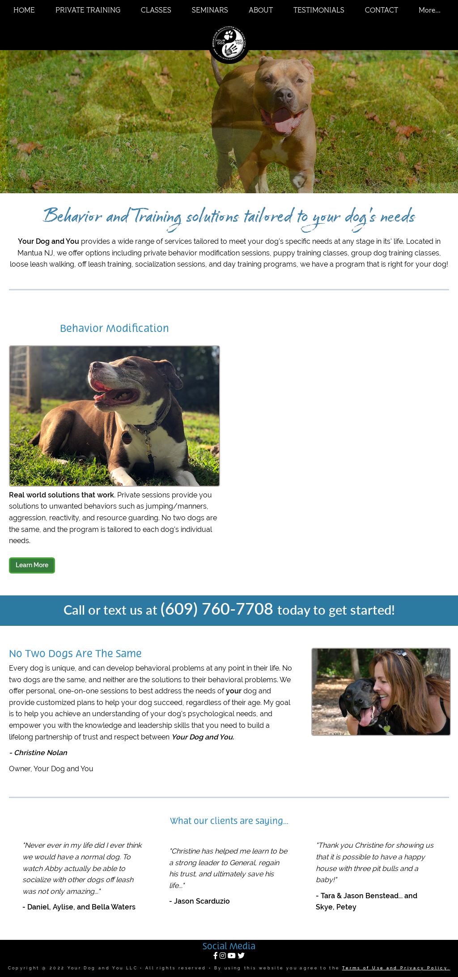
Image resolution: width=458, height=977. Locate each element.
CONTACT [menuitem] (381, 10)
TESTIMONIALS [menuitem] (318, 10)
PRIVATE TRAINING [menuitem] (87, 10)
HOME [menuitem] (24, 10)
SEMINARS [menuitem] (210, 10)
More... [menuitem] (430, 10)
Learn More (32, 565)
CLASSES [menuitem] (156, 10)
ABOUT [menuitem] (261, 10)
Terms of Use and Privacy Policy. (396, 968)
